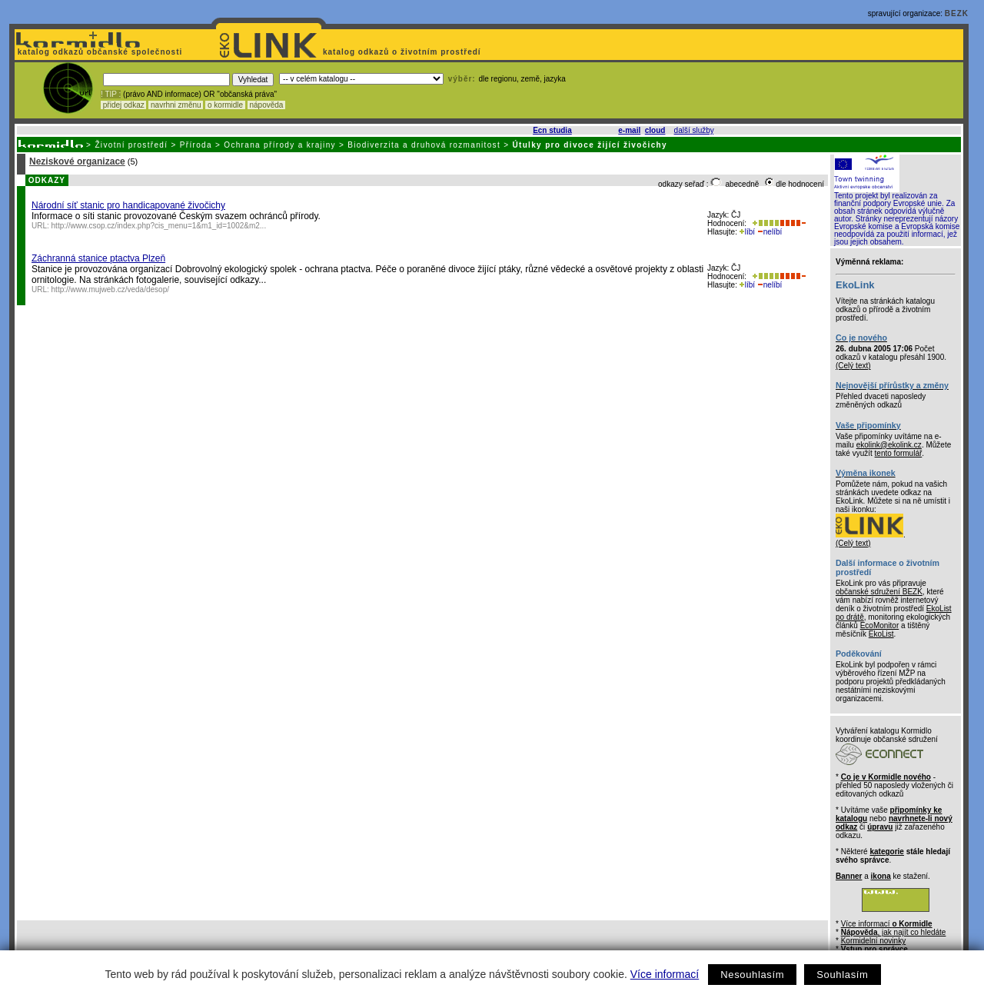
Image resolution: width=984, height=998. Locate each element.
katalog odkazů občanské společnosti (98, 52)
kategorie (886, 851)
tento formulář (898, 453)
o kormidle (225, 105)
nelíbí (769, 232)
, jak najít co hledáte (893, 932)
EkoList (881, 634)
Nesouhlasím (752, 974)
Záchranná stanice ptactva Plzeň (98, 258)
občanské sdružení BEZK (879, 591)
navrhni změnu (175, 105)
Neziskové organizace (77, 161)
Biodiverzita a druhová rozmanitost (423, 145)
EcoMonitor (879, 625)
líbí (747, 232)
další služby (694, 130)
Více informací (664, 974)
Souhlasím (842, 974)
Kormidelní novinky (873, 940)
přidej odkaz (123, 105)
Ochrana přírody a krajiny (280, 145)
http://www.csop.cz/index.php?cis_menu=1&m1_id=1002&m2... (159, 225)
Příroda (196, 145)
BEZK (957, 13)
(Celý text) (853, 365)
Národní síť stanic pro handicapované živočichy (128, 205)
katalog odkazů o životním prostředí (403, 52)
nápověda (267, 105)
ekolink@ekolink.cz (889, 445)
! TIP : (111, 94)
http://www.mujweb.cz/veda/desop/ (110, 289)
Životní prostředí (131, 145)
